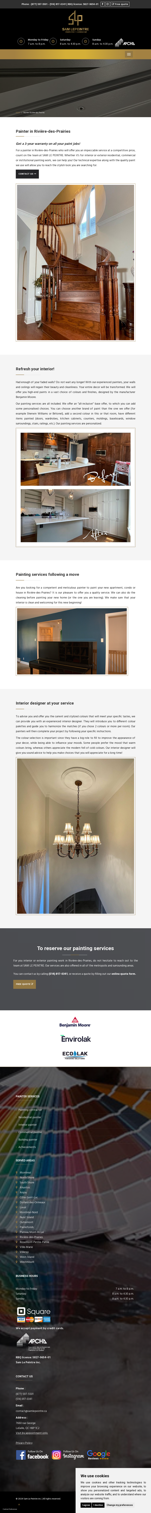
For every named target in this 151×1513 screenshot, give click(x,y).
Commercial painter (30, 1132)
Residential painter (29, 1117)
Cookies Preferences (10, 1509)
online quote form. (123, 974)
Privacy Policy (24, 1443)
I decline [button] (98, 1505)
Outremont (26, 1222)
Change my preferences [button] (120, 1505)
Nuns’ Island (27, 1217)
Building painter (27, 1140)
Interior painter (27, 1125)
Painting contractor (30, 1110)
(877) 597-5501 (24, 1394)
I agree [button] (86, 1505)
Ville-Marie (26, 1247)
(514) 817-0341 (58, 974)
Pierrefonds (27, 1227)
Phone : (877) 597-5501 (34, 4)
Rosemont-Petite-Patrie (34, 1242)
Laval (23, 1207)
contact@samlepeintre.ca (31, 1411)
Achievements (27, 1147)
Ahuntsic (25, 1187)
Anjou (23, 1192)
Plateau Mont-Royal (32, 1232)
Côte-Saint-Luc (29, 1197)
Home (18, 112)
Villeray (24, 1252)
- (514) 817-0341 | (57, 4)
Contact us (27, 174)
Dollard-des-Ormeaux (32, 1202)
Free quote (24, 984)
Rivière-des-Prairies (31, 1237)
